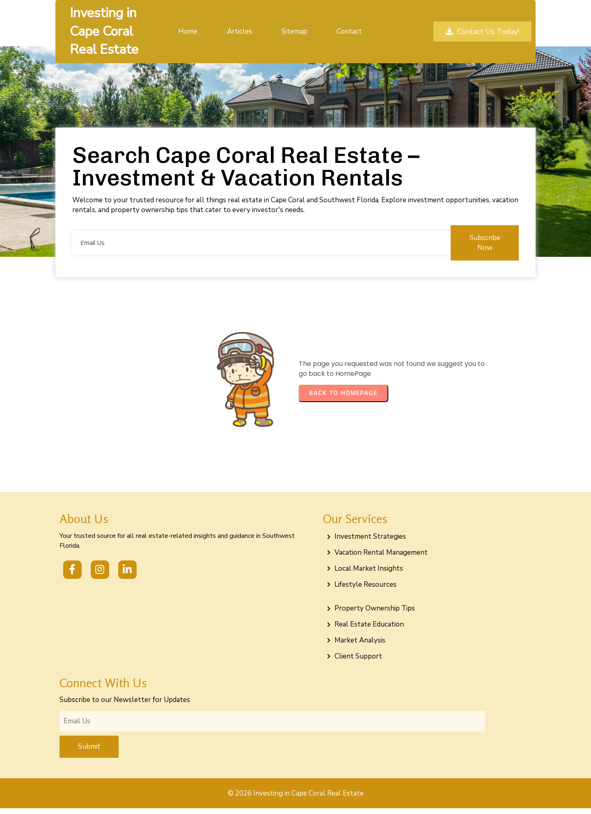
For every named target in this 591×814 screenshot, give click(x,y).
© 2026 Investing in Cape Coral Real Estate (296, 799)
